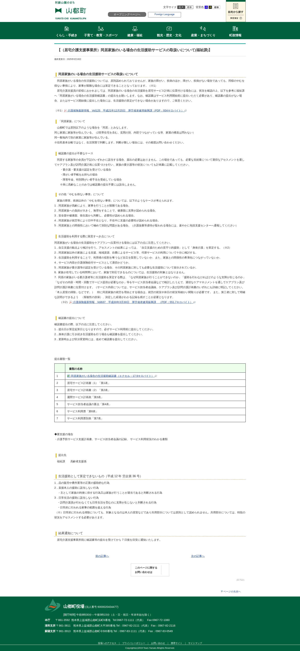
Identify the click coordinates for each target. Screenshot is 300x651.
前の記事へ (102, 556)
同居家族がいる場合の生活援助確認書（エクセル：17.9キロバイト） (112, 375)
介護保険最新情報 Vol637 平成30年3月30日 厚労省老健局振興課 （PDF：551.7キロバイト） (132, 302)
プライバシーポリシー (133, 643)
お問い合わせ (158, 643)
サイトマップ (195, 643)
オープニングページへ (127, 14)
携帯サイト (176, 643)
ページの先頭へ (232, 591)
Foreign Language (164, 14)
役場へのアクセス (107, 643)
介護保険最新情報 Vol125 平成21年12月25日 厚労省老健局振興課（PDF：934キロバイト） (125, 110)
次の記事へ (198, 556)
